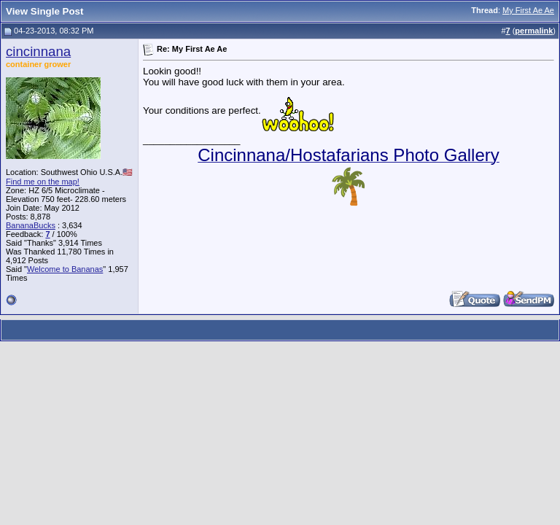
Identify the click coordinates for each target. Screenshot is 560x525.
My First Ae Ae (528, 10)
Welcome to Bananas (65, 269)
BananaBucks (30, 225)
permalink (534, 30)
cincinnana (38, 51)
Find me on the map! (42, 181)
